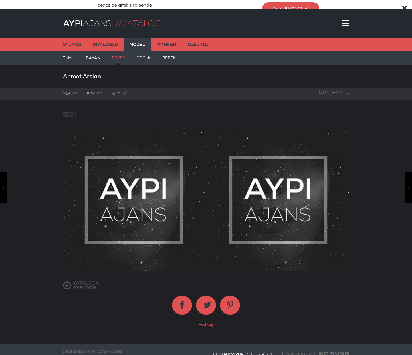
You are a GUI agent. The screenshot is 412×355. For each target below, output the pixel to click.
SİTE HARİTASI (260, 350)
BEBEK (169, 55)
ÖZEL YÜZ (198, 40)
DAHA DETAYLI (333, 88)
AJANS (87, 19)
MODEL (137, 40)
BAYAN (93, 55)
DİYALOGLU (105, 40)
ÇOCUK (143, 55)
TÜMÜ (68, 55)
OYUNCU (71, 40)
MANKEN (166, 40)
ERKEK (118, 55)
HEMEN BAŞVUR (228, 349)
